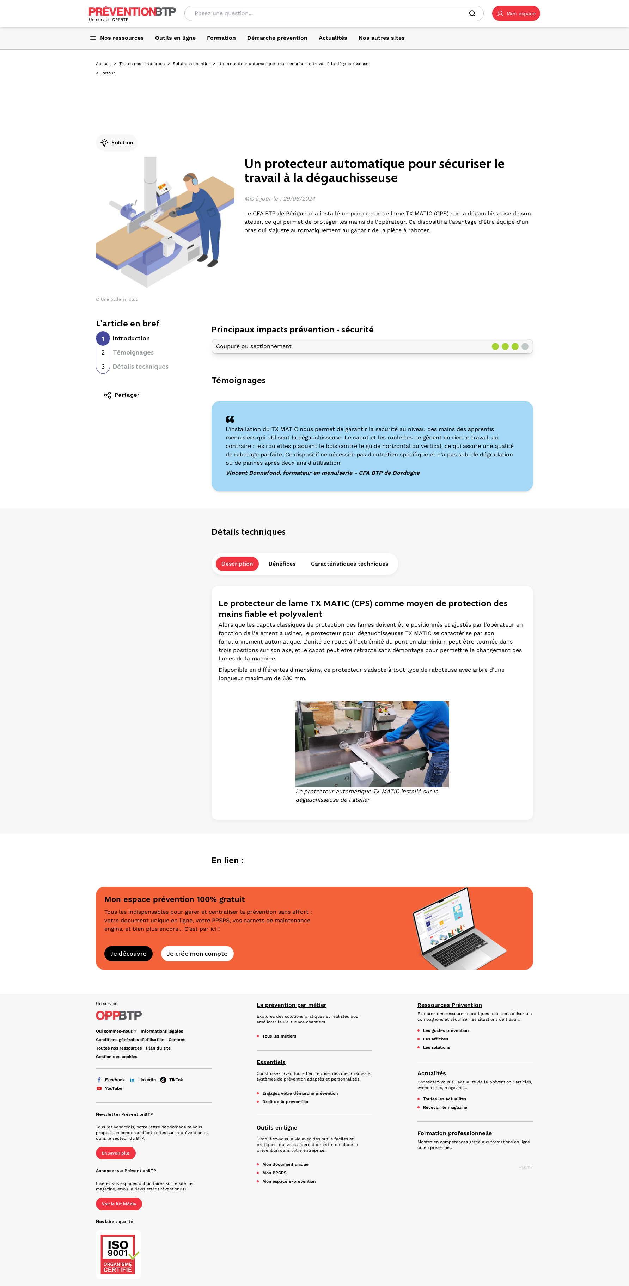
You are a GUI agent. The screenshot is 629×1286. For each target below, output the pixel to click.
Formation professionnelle (454, 1133)
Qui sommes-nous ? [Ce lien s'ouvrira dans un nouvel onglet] (116, 1031)
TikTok (171, 1080)
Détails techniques (141, 366)
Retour (108, 73)
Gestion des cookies (116, 1056)
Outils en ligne (277, 1127)
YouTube (109, 1088)
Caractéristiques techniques (349, 563)
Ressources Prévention (449, 1005)
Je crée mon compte (197, 953)
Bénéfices (282, 563)
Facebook (110, 1080)
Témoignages (133, 352)
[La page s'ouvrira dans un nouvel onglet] (516, 13)
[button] (516, 13)
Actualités (431, 1073)
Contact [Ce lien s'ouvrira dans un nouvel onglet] (177, 1039)
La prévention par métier (291, 1005)
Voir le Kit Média (119, 1204)
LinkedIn (142, 1080)
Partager (121, 395)
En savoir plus (116, 1153)
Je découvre (128, 953)
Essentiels (271, 1062)
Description (237, 563)
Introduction (131, 338)
